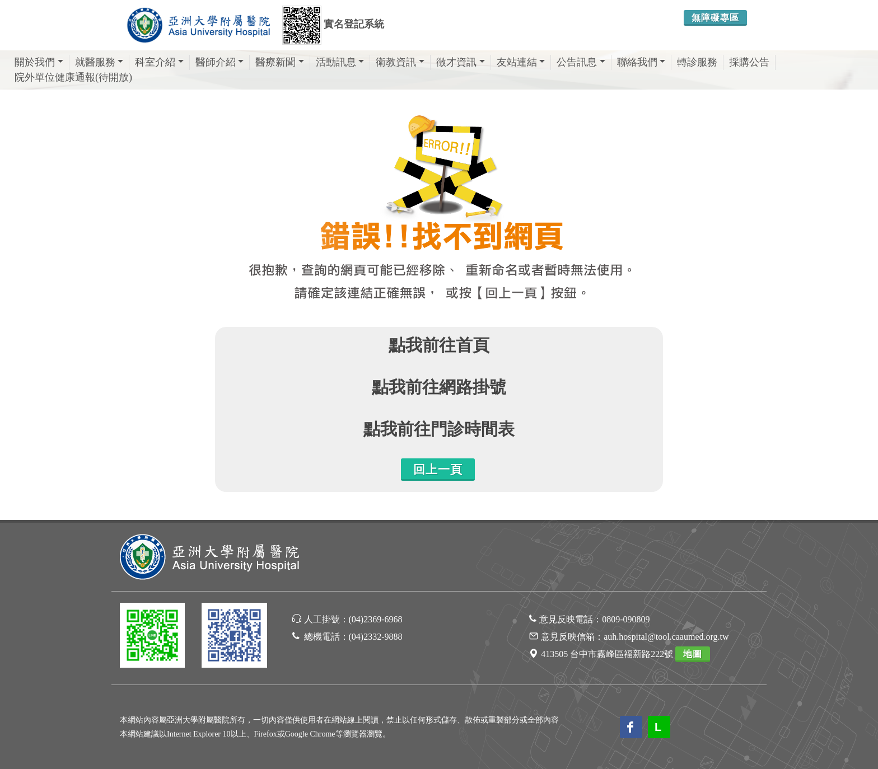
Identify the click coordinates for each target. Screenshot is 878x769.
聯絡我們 (641, 62)
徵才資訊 (460, 62)
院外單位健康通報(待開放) (73, 77)
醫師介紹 (219, 62)
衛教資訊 (400, 62)
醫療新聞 (279, 62)
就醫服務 (99, 62)
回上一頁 (438, 469)
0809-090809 (626, 619)
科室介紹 (159, 62)
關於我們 (39, 62)
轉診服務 (697, 62)
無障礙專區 (715, 17)
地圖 (692, 654)
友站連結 (521, 62)
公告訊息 (581, 62)
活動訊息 (340, 62)
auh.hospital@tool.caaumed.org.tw (666, 636)
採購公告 (749, 62)
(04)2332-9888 (376, 636)
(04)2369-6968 (376, 619)
